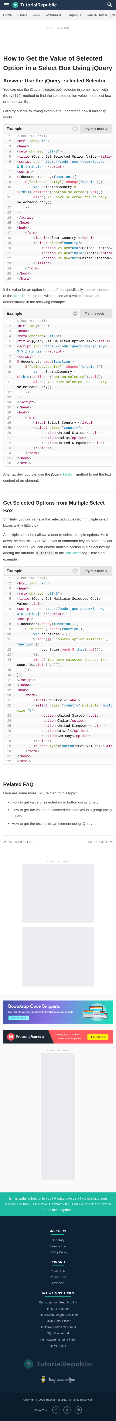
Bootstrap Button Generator (58, 1327)
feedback (11, 1204)
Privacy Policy (58, 1252)
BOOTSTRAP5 (97, 15)
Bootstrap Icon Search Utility (58, 1302)
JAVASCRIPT (54, 15)
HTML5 (22, 15)
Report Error (58, 1277)
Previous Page (22, 842)
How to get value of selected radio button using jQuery (55, 802)
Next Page (98, 842)
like (82, 1198)
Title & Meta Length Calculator (58, 1315)
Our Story (58, 1240)
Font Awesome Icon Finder (58, 1339)
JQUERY (75, 15)
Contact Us (58, 1271)
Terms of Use (57, 1246)
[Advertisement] (58, 39)
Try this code (96, 128)
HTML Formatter (58, 1308)
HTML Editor (58, 1345)
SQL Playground (58, 1333)
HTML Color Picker (58, 1321)
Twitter (106, 1204)
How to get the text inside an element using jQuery (52, 824)
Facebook (86, 1204)
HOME (7, 15)
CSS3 (36, 15)
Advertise (58, 1283)
